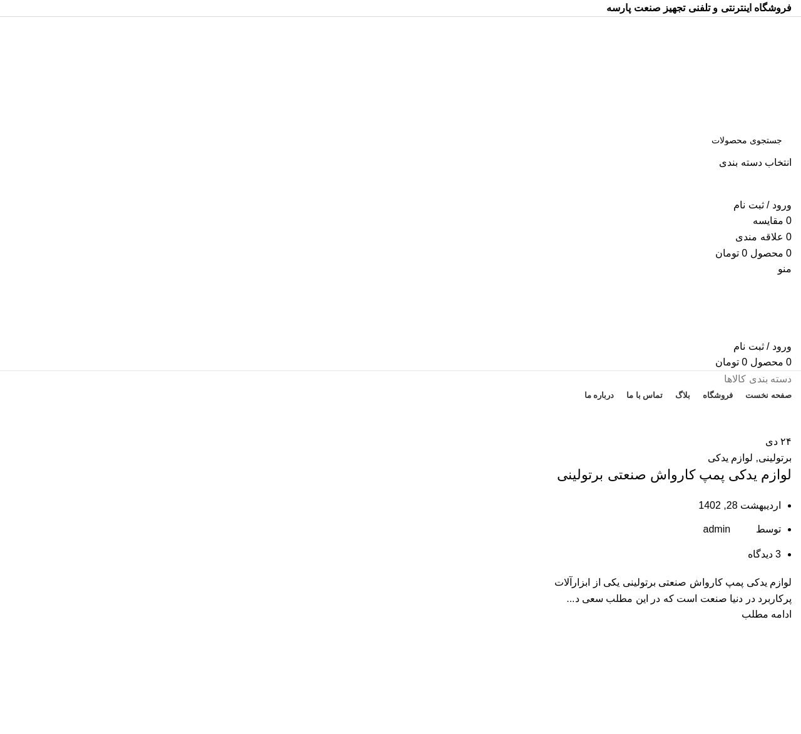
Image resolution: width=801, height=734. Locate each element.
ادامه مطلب (767, 614)
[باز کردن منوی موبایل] (785, 268)
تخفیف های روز (400, 418)
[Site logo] (713, 70)
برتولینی (775, 457)
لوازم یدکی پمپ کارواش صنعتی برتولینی (674, 474)
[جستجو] (400, 140)
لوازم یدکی (730, 457)
